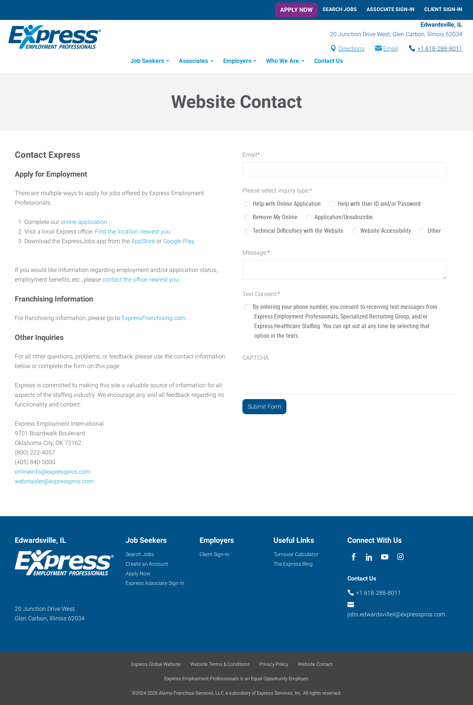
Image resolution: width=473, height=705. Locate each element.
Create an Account (147, 564)
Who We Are (282, 61)
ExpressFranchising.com (154, 319)
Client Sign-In (443, 9)
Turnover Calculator (296, 554)
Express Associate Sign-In (155, 583)
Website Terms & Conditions (220, 664)
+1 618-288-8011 (439, 49)
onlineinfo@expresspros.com (53, 472)
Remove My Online (275, 218)
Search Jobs (340, 9)
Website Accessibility (385, 232)
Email (390, 49)
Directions (351, 49)
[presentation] (298, 380)
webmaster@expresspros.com (54, 482)
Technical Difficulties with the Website (298, 232)
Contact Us (328, 61)
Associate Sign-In (391, 9)
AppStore (143, 242)
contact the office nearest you (140, 280)
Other (434, 232)
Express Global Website (156, 664)
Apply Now (296, 9)
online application (84, 223)
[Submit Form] (264, 407)
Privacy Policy (273, 664)
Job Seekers (147, 61)
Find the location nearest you (132, 232)
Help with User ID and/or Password (379, 205)
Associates (193, 61)
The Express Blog (293, 564)
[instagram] (400, 557)
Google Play (178, 242)
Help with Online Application (287, 205)
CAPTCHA (255, 358)
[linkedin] (369, 557)
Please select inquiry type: (277, 191)
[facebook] (353, 557)
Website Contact (315, 664)
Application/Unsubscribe (343, 218)
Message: (256, 253)
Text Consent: (261, 295)
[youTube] (385, 557)
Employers (237, 61)
